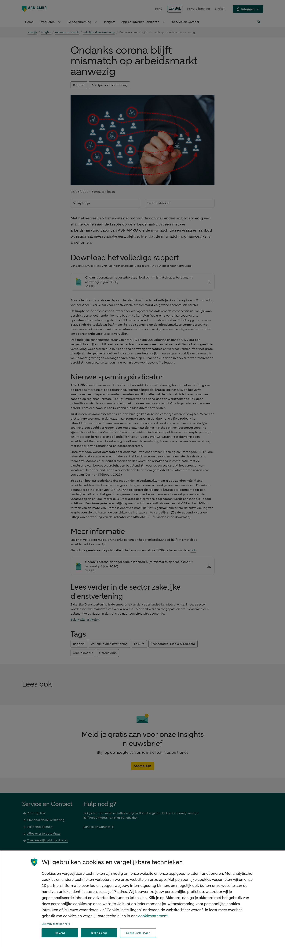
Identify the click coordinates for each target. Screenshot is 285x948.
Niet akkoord (99, 933)
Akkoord (60, 933)
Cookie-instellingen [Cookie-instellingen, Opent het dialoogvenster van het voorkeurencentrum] (138, 933)
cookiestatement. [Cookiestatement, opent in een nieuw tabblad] (153, 915)
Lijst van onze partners (56, 924)
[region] (142, 899)
